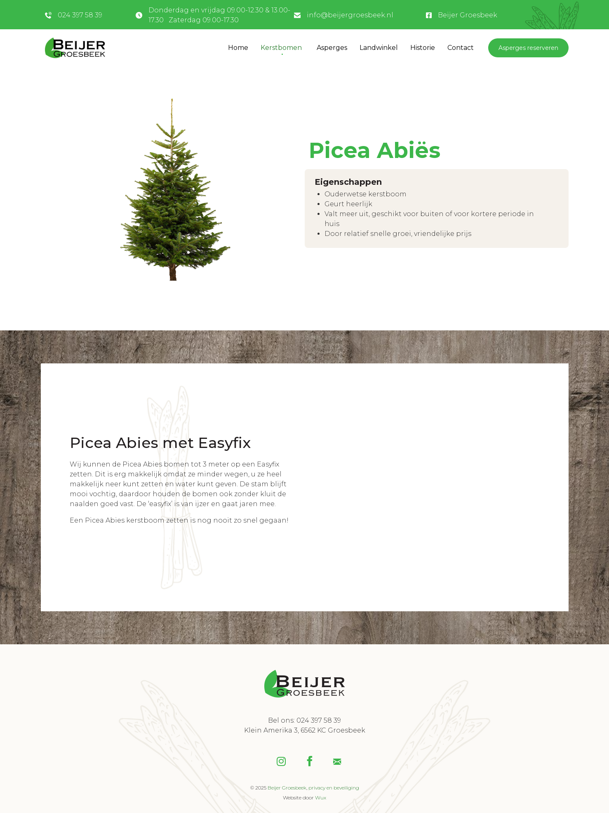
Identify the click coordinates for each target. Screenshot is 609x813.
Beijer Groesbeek (467, 15)
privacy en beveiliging (333, 788)
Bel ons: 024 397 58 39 (304, 720)
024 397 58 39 (80, 15)
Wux (320, 797)
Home (238, 48)
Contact (460, 48)
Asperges (332, 48)
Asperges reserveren (528, 48)
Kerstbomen (281, 48)
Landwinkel (379, 48)
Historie (422, 48)
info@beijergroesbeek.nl (350, 15)
